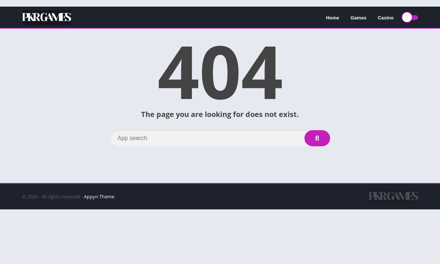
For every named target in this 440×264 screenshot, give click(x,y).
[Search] (220, 138)
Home (332, 18)
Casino (385, 18)
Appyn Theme (99, 196)
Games (358, 18)
